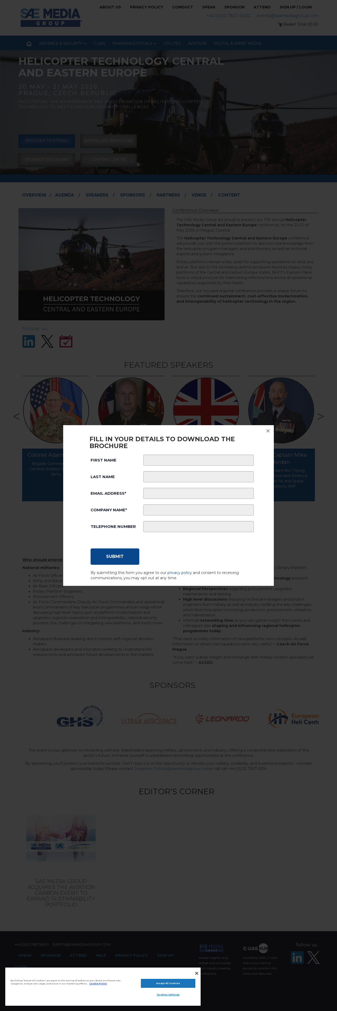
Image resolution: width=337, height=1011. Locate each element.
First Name (103, 460)
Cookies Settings (168, 994)
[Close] (196, 973)
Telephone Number (113, 526)
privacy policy (179, 572)
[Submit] (115, 556)
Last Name (103, 476)
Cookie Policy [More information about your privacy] (98, 983)
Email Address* (108, 493)
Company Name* (109, 509)
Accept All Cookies (168, 983)
